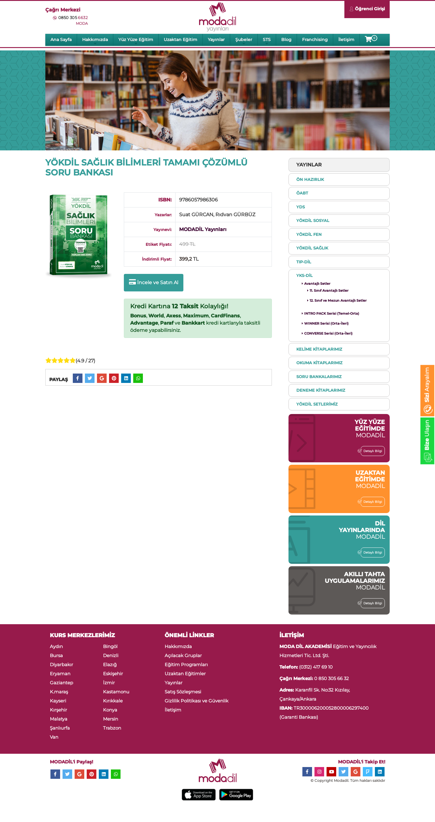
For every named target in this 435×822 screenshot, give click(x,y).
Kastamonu (116, 692)
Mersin (110, 719)
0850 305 (73, 17)
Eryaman (60, 673)
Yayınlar (216, 39)
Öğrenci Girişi (367, 9)
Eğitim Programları (186, 664)
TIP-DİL (303, 261)
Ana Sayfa (61, 39)
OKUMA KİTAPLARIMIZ (319, 362)
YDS (300, 206)
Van (54, 737)
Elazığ (110, 664)
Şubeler (243, 41)
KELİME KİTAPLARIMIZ (319, 349)
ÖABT (302, 193)
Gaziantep (61, 683)
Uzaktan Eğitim (180, 39)
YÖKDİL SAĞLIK (312, 248)
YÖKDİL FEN (309, 234)
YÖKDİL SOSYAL (312, 220)
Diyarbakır (61, 664)
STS (267, 41)
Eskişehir (113, 673)
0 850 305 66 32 (331, 678)
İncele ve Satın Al (153, 282)
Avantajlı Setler (316, 283)
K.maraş (59, 692)
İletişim (346, 39)
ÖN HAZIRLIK (310, 179)
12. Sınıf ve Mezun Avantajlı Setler (337, 300)
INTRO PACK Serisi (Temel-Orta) (330, 313)
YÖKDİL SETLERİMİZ (317, 404)
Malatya (58, 719)
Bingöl (110, 646)
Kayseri (58, 701)
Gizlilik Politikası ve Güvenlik (196, 701)
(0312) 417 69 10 (316, 667)
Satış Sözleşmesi (183, 692)
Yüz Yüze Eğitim (135, 41)
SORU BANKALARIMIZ (319, 376)
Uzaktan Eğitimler (185, 673)
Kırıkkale (113, 701)
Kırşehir (58, 710)
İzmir (109, 683)
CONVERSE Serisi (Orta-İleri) (327, 333)
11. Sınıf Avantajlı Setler (328, 290)
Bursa (56, 655)
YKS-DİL (304, 275)
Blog (286, 39)
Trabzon (112, 728)
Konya (110, 710)
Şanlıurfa (60, 728)
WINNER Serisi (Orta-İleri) (325, 323)
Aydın (56, 646)
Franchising (315, 39)
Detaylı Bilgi (371, 451)
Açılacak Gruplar (183, 655)
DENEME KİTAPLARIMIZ (320, 390)
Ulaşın (427, 442)
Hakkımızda (95, 41)
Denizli (110, 655)
